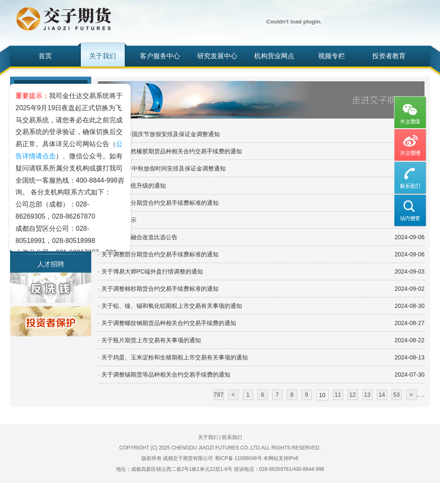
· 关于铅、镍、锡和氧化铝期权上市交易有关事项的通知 (170, 305)
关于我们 (102, 55)
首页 (45, 55)
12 (352, 394)
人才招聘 (50, 264)
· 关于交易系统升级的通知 (132, 185)
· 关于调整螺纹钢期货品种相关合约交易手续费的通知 (167, 323)
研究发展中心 (217, 55)
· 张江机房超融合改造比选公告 (138, 237)
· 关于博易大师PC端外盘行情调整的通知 (150, 271)
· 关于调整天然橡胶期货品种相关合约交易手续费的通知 (170, 151)
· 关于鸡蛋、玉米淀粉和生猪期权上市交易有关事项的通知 (173, 357)
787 (219, 394)
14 (381, 394)
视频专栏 (331, 55)
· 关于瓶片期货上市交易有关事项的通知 (149, 340)
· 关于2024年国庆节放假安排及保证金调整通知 (159, 134)
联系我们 (232, 437)
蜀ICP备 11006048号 (238, 458)
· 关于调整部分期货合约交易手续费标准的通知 (158, 202)
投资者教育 (389, 55)
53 (396, 394)
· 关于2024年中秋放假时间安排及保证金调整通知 (162, 168)
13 (367, 394)
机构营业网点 (274, 55)
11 (338, 394)
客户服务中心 (160, 55)
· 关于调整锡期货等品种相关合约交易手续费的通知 (164, 374)
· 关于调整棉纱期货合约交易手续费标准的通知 (158, 288)
